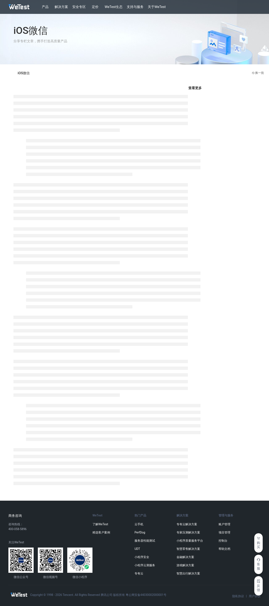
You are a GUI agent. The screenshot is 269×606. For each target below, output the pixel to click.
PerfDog (139, 532)
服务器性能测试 (144, 540)
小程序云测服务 (144, 565)
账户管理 (224, 524)
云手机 (138, 524)
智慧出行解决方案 (188, 573)
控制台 (223, 540)
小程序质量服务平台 (190, 540)
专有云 (138, 573)
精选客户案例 (101, 532)
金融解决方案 (185, 557)
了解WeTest (100, 524)
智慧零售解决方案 (188, 548)
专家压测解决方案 (188, 532)
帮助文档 (224, 548)
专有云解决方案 (187, 524)
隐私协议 (238, 596)
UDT (137, 548)
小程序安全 (141, 557)
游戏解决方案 (185, 565)
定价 (95, 7)
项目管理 (224, 532)
